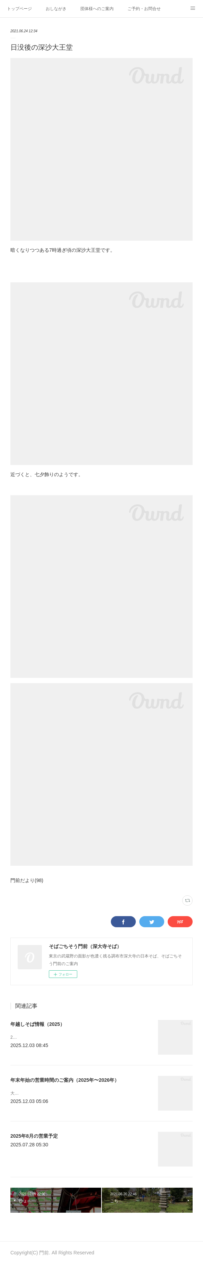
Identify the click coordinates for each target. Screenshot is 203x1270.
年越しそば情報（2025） (37, 1024)
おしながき (56, 8)
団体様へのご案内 (97, 8)
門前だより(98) (26, 880)
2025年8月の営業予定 (34, 1142)
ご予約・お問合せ (144, 8)
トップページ (19, 8)
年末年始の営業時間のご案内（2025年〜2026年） (64, 1083)
